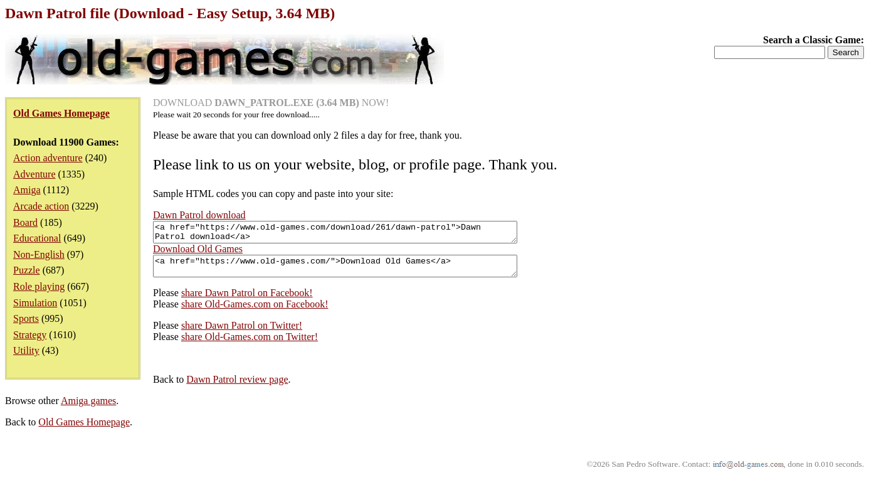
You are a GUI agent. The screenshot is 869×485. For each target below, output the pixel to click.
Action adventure (48, 157)
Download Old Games (198, 252)
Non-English (39, 254)
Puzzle (26, 270)
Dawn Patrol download (199, 215)
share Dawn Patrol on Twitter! (241, 333)
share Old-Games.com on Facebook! (255, 311)
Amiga (27, 189)
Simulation (35, 302)
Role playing (39, 286)
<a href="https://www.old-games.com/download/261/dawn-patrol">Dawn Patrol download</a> (357, 234)
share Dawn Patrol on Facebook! (247, 300)
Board (25, 222)
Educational (37, 238)
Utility (26, 350)
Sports (26, 318)
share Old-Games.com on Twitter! (249, 344)
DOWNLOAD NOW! (271, 102)
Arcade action (41, 206)
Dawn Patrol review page (237, 386)
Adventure (34, 174)
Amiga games (88, 408)
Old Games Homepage (84, 429)
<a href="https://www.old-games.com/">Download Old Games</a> (357, 271)
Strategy (29, 334)
